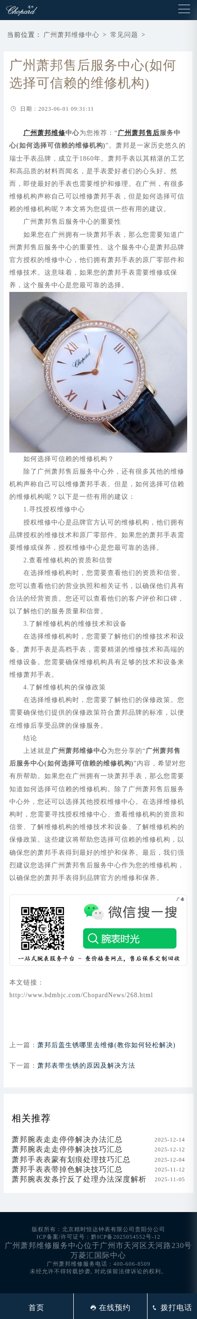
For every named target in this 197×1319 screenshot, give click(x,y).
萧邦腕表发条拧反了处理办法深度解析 (79, 1179)
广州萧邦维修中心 (71, 34)
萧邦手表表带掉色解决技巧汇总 (67, 1169)
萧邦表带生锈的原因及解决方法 (86, 1065)
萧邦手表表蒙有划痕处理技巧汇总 (71, 1159)
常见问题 (124, 34)
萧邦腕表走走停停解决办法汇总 (67, 1139)
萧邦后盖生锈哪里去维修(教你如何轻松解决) (106, 1045)
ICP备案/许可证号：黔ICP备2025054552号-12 (98, 1237)
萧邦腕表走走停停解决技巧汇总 (67, 1149)
